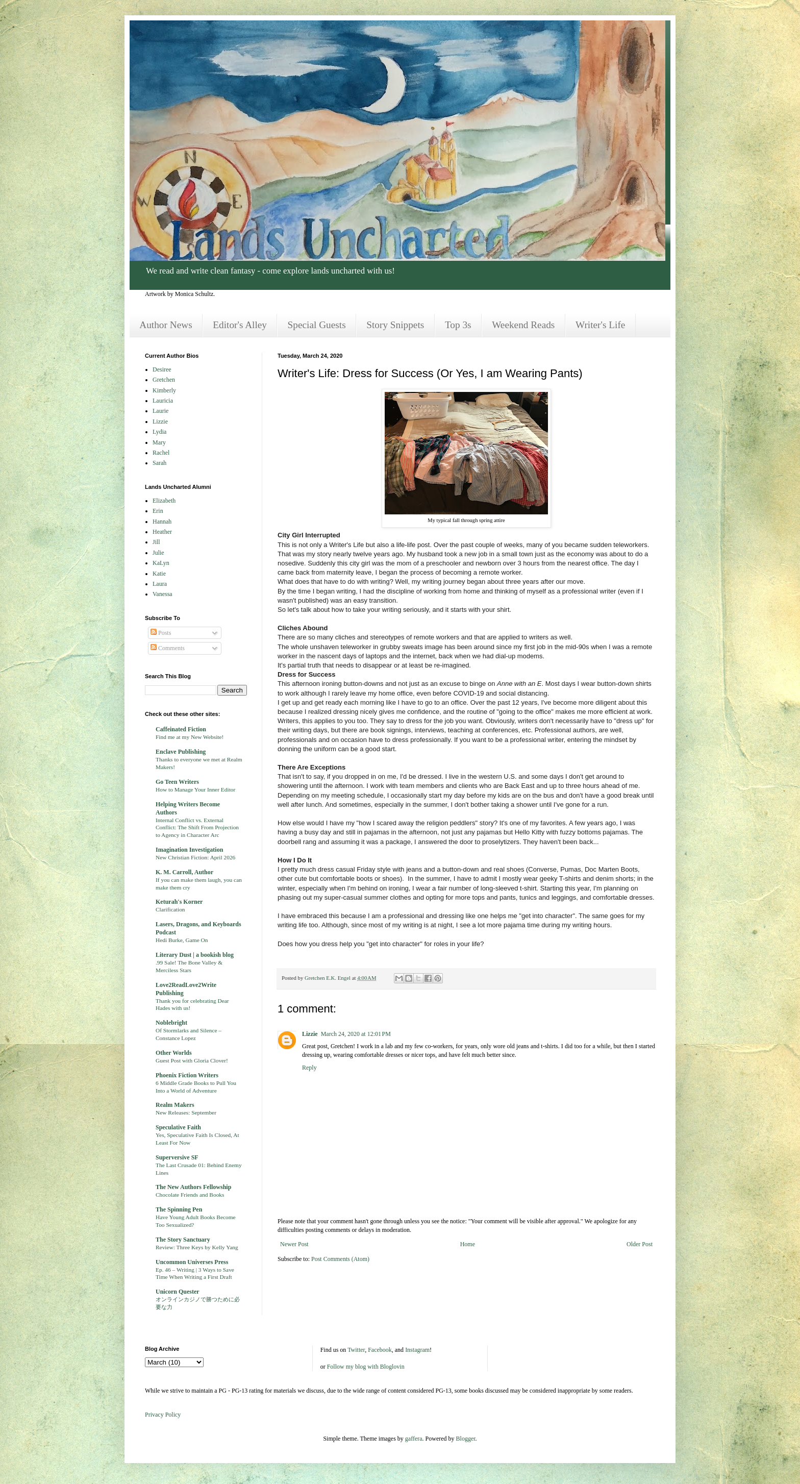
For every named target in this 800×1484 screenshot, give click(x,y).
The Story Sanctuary (183, 1239)
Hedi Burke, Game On (182, 940)
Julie (158, 552)
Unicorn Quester (177, 1291)
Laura (160, 583)
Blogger (466, 1438)
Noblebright (171, 1022)
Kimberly (164, 390)
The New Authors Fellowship (193, 1187)
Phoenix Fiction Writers (187, 1075)
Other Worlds (174, 1052)
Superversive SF (177, 1157)
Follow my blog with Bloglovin (366, 1366)
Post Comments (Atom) (340, 1259)
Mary (159, 442)
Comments (168, 648)
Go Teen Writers (177, 781)
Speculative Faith (178, 1127)
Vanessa (162, 594)
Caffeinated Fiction (181, 729)
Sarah (159, 462)
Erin (158, 510)
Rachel (161, 452)
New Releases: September (186, 1112)
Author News (165, 324)
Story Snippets (395, 324)
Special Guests (317, 324)
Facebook (380, 1349)
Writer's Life (600, 324)
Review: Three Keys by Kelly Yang (197, 1247)
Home (467, 1244)
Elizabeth (164, 500)
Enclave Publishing (181, 751)
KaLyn (161, 562)
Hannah (162, 521)
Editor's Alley (240, 324)
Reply (309, 1067)
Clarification (170, 909)
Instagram (417, 1349)
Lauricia (163, 400)
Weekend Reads (523, 324)
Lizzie (310, 1033)
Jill (156, 542)
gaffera (413, 1438)
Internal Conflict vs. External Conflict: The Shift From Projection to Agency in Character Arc (197, 827)
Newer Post (294, 1244)
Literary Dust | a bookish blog (195, 954)
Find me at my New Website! (189, 737)
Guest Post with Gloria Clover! (192, 1060)
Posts (161, 632)
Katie (159, 573)
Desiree (162, 369)
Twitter (356, 1349)
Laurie (160, 410)
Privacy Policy (163, 1414)
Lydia (159, 431)
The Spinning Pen (179, 1209)
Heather (162, 531)
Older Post (640, 1244)
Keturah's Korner (179, 901)
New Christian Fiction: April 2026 (195, 857)
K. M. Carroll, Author (184, 872)
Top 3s (458, 324)
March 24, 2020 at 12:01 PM (356, 1033)
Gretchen (164, 379)
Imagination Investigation (189, 849)
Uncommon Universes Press (192, 1262)
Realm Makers (175, 1104)
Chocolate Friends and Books (190, 1195)
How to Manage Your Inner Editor (195, 789)
